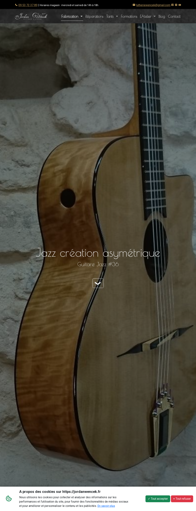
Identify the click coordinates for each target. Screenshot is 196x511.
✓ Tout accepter (158, 499)
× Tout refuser (182, 499)
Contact (174, 16)
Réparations (94, 16)
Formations (129, 16)
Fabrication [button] (70, 16)
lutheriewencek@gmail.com (153, 5)
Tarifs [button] (110, 16)
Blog (162, 16)
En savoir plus (106, 506)
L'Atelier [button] (148, 15)
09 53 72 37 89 (27, 5)
